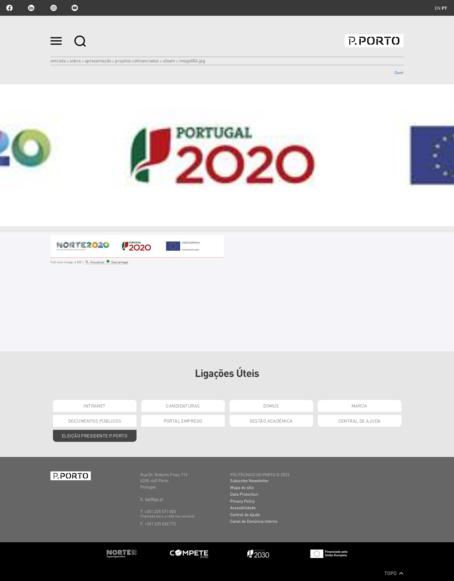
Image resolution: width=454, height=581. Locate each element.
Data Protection (244, 494)
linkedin (31, 8)
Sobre (75, 60)
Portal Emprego (183, 421)
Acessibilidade (243, 507)
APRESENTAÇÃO (98, 60)
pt (444, 8)
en (437, 8)
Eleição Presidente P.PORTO (94, 435)
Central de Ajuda (359, 421)
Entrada (58, 60)
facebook (9, 8)
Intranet (94, 405)
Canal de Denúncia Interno (253, 521)
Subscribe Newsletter (249, 480)
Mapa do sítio (242, 487)
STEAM (169, 60)
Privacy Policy (242, 501)
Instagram (53, 8)
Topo (394, 573)
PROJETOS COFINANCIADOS (137, 60)
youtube (75, 8)
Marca (359, 405)
